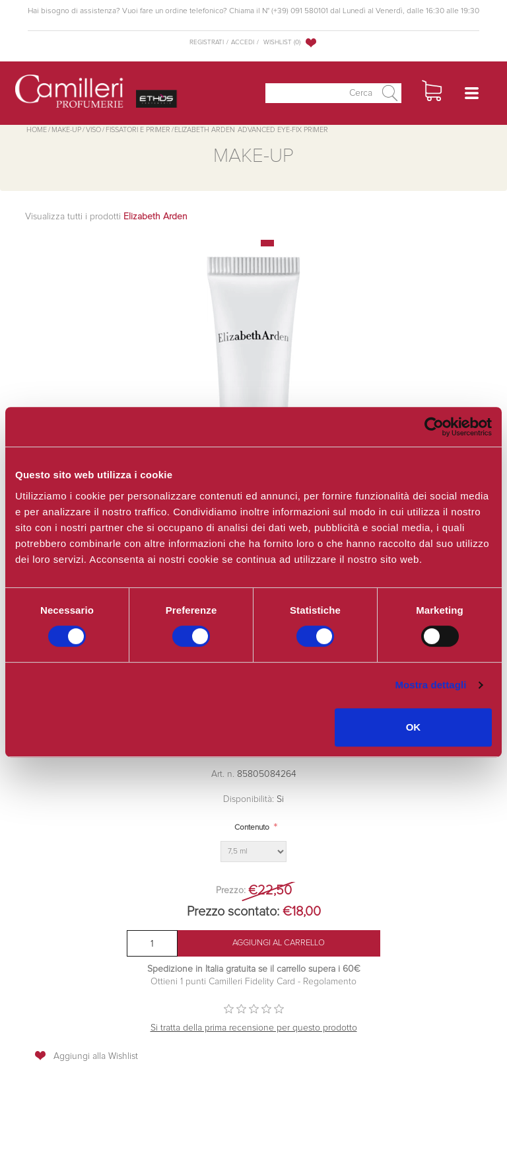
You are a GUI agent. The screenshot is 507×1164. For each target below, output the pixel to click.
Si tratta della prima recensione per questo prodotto (254, 1028)
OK (413, 727)
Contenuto (251, 828)
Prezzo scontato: (233, 911)
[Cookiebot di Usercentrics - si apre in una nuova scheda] (434, 427)
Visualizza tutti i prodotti (106, 216)
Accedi (242, 42)
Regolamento (328, 981)
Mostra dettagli (430, 684)
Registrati (206, 42)
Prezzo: (231, 890)
